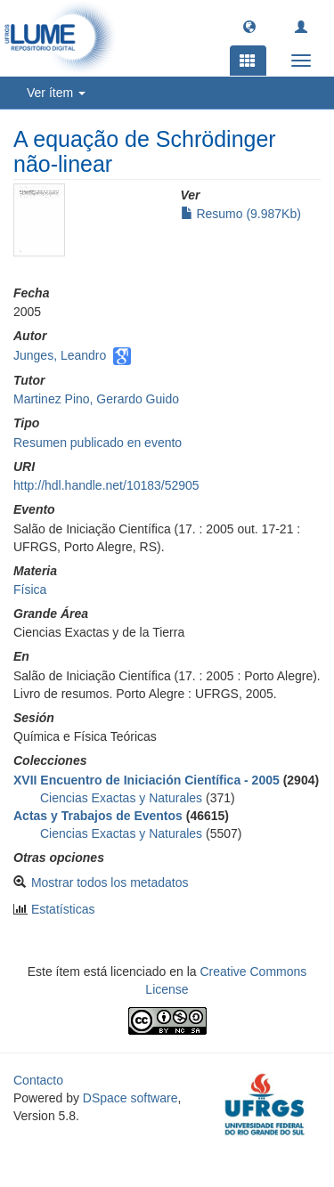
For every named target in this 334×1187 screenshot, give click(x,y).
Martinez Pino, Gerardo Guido (96, 399)
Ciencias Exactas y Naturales (121, 798)
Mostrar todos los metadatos (110, 882)
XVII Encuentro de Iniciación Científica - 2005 (146, 780)
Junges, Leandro (59, 355)
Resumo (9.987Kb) (241, 214)
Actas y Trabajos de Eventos (98, 816)
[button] (249, 26)
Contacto (38, 1080)
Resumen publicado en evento (97, 442)
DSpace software (130, 1098)
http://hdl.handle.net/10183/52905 (106, 485)
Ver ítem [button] (56, 92)
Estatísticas (63, 909)
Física (29, 589)
